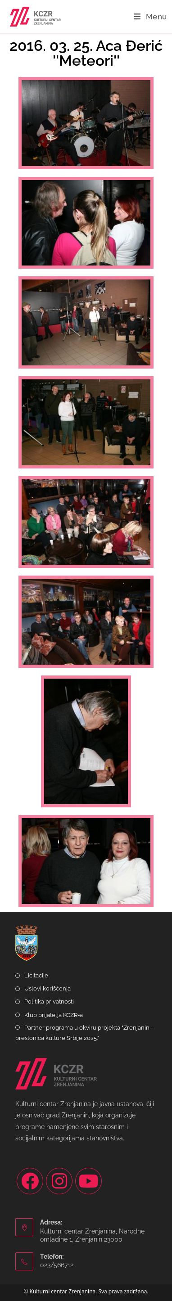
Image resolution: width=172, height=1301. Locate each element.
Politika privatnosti (49, 1001)
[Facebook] (30, 1181)
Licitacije (36, 975)
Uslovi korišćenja (47, 988)
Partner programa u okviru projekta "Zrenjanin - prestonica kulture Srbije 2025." (84, 1032)
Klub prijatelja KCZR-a (53, 1015)
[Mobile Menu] (150, 16)
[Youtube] (88, 1181)
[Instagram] (59, 1181)
